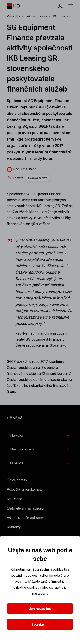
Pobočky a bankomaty (24, 489)
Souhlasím (40, 624)
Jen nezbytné (40, 608)
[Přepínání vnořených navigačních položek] (40, 435)
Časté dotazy (17, 480)
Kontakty (14, 527)
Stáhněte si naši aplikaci (25, 508)
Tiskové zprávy (36, 16)
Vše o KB (13, 16)
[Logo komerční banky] (17, 6)
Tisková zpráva (37, 177)
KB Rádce (14, 499)
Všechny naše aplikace (25, 518)
